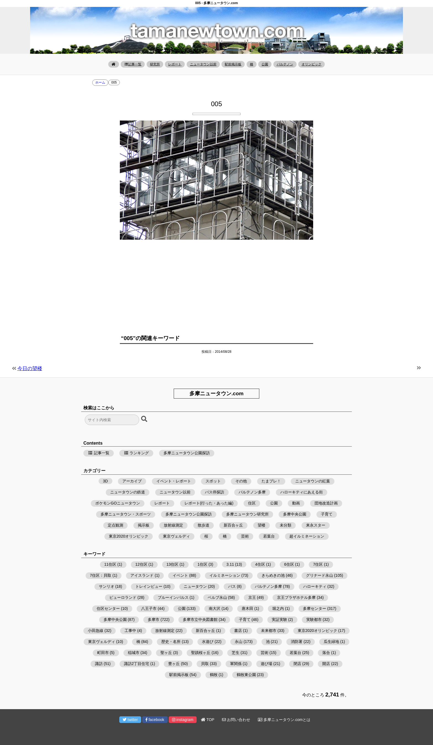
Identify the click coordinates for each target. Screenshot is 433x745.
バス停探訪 (214, 492)
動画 (296, 503)
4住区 (260, 564)
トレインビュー (148, 586)
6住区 (289, 564)
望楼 (261, 525)
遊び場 (266, 663)
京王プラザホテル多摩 (296, 597)
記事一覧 (132, 64)
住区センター (108, 608)
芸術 (245, 536)
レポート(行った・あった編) (208, 503)
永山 (238, 641)
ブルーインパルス (173, 597)
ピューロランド (122, 597)
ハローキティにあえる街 (301, 492)
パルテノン (285, 64)
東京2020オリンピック (128, 536)
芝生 (235, 652)
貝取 (205, 663)
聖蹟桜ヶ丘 (200, 652)
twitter (130, 719)
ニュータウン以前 (203, 64)
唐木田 (247, 608)
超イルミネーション (306, 536)
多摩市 (153, 619)
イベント (180, 575)
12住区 (141, 564)
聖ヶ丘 (166, 652)
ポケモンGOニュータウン (117, 503)
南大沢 (214, 608)
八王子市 (149, 608)
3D (105, 481)
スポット (213, 481)
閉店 (297, 663)
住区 (252, 503)
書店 (238, 630)
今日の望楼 (29, 368)
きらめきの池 (273, 575)
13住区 (173, 564)
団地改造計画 (326, 503)
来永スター (315, 525)
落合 (326, 652)
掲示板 (143, 525)
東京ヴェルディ (176, 536)
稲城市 (133, 652)
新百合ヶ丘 (233, 525)
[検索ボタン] (144, 419)
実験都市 (314, 619)
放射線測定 (173, 525)
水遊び (207, 641)
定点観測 (115, 525)
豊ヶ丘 (174, 663)
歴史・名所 (171, 641)
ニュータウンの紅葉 (312, 481)
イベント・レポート (173, 481)
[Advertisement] (216, 283)
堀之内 (278, 608)
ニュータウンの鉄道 (127, 492)
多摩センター (314, 608)
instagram (182, 719)
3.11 (230, 564)
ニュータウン (195, 586)
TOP (207, 719)
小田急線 (95, 630)
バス (232, 586)
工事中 (130, 630)
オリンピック (311, 64)
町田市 (103, 652)
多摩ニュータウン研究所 (247, 514)
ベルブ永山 (217, 597)
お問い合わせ (236, 719)
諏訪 (99, 663)
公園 (265, 64)
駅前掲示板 (233, 64)
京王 (252, 597)
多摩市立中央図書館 (200, 619)
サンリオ (106, 586)
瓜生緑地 (331, 641)
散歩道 (203, 525)
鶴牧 (214, 674)
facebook (155, 719)
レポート (174, 64)
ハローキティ (314, 586)
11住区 (110, 564)
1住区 (202, 564)
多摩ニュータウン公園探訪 (186, 453)
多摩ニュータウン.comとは (284, 719)
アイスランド (142, 575)
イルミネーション (224, 575)
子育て (326, 514)
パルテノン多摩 (252, 492)
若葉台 (269, 536)
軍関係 (236, 663)
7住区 (318, 564)
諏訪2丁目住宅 (136, 663)
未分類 (285, 525)
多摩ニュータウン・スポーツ (126, 514)
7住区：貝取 (101, 575)
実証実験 (279, 619)
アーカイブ (132, 481)
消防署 (296, 641)
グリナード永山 (319, 575)
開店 (326, 663)
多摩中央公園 (294, 514)
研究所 (155, 64)
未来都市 (268, 630)
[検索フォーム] (112, 420)
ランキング (136, 453)
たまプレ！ (271, 481)
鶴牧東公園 (246, 674)
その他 (241, 481)
